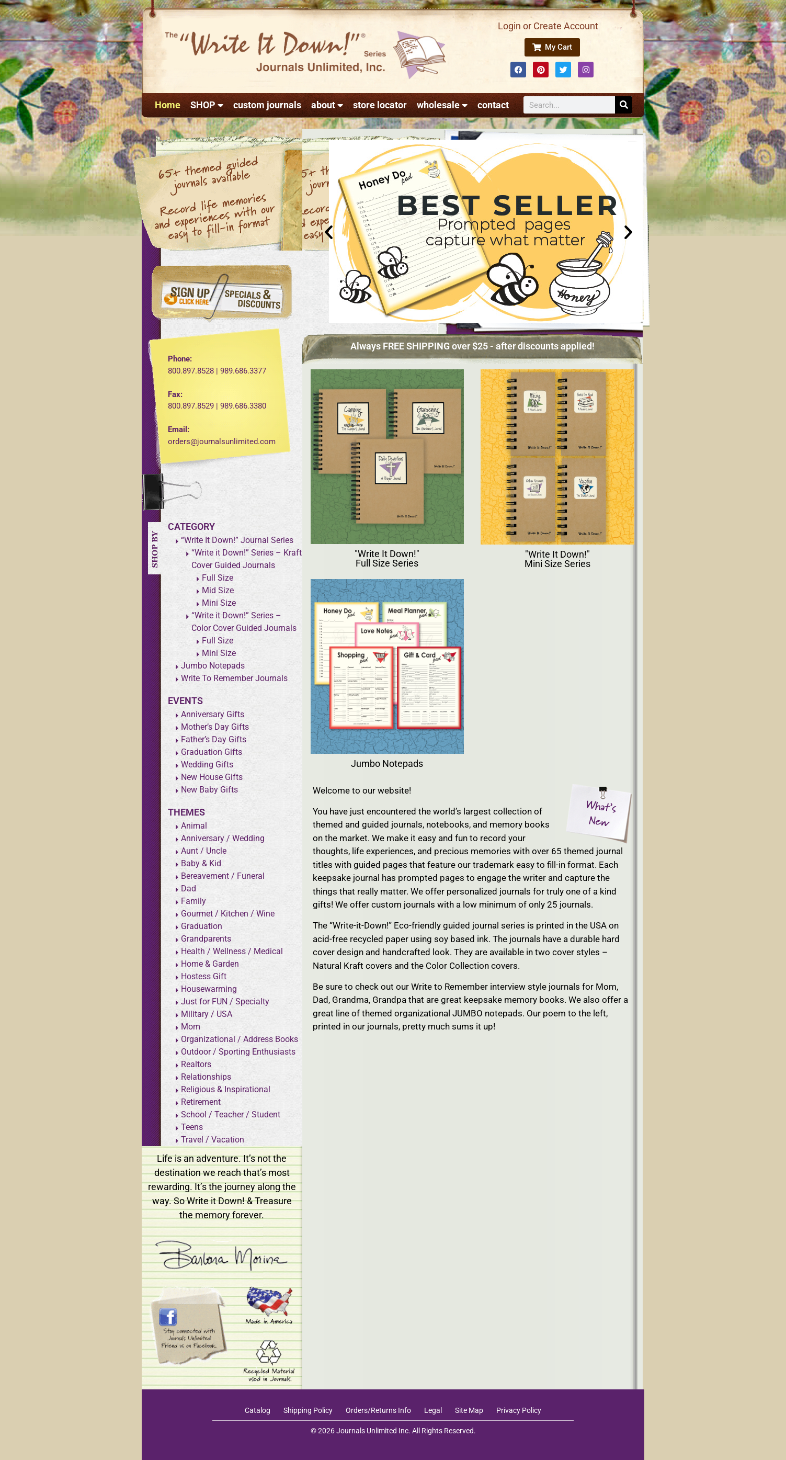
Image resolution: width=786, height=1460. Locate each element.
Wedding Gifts (207, 764)
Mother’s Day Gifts (215, 727)
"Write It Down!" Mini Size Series (557, 559)
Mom (190, 1027)
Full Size (217, 578)
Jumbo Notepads (213, 666)
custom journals (267, 104)
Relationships (206, 1077)
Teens (192, 1127)
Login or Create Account (548, 25)
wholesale (442, 105)
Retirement (201, 1102)
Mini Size (219, 603)
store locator (380, 104)
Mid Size (218, 590)
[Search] (623, 105)
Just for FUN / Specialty (225, 1001)
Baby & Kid (201, 863)
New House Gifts (212, 777)
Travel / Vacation (212, 1140)
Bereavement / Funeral (223, 876)
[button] (329, 231)
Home (167, 104)
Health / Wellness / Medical (232, 951)
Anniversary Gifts (212, 714)
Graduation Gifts (211, 752)
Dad (188, 888)
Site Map (469, 1410)
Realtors (196, 1064)
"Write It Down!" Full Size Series (387, 558)
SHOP (206, 105)
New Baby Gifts (209, 790)
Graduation (201, 926)
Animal (194, 826)
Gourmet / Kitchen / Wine (228, 914)
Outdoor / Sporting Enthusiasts (238, 1052)
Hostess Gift (203, 976)
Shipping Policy (308, 1410)
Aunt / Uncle (203, 851)
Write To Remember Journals (234, 678)
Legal (433, 1410)
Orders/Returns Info (378, 1410)
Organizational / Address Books (239, 1039)
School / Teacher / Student (230, 1114)
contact (493, 104)
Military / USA (206, 1014)
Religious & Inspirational (225, 1089)
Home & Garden (210, 964)
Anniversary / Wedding (223, 838)
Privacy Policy (518, 1410)
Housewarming (209, 989)
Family (193, 901)
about (327, 105)
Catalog (257, 1410)
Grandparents (206, 939)
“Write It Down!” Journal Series (237, 540)
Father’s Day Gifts (213, 739)
